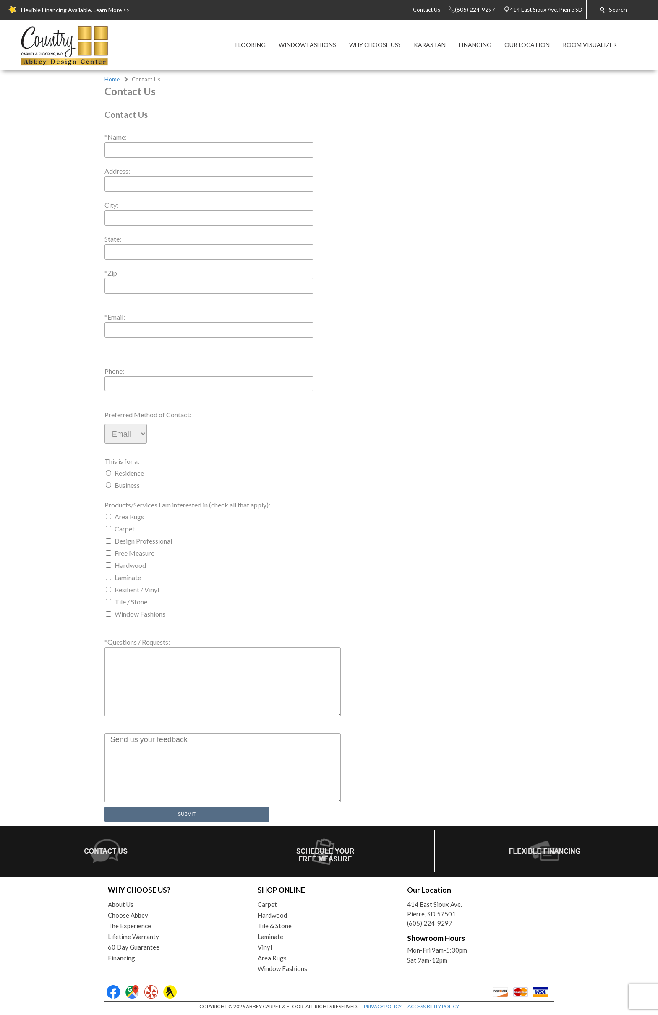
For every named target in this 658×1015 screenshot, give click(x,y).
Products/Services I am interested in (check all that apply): (187, 505)
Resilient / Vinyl (137, 589)
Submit (187, 814)
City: (111, 205)
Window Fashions (140, 614)
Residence (129, 473)
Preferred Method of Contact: (147, 415)
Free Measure (134, 553)
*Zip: (111, 273)
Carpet (125, 529)
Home (112, 79)
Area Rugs (129, 517)
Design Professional (143, 541)
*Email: (114, 317)
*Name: (115, 137)
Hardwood (130, 565)
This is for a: (121, 461)
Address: (117, 171)
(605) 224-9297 (429, 923)
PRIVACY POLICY (383, 1006)
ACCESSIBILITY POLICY (433, 1006)
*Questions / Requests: (137, 642)
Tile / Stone (131, 602)
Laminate (128, 577)
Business (127, 485)
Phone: (114, 371)
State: (112, 239)
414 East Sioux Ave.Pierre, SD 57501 (434, 909)
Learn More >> (112, 10)
